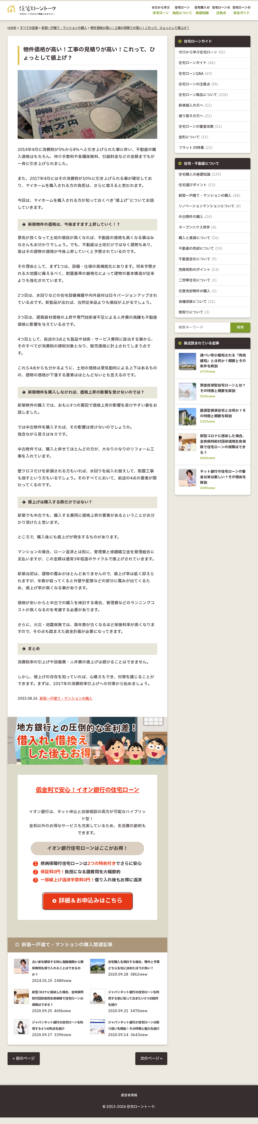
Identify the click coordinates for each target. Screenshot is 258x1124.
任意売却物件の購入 (198, 291)
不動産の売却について (200, 248)
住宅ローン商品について (203, 95)
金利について (193, 137)
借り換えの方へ (195, 116)
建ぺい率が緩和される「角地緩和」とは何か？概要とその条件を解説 (222, 361)
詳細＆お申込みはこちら (91, 901)
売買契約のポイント (199, 270)
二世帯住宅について (198, 280)
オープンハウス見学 (197, 227)
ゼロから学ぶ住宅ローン (202, 52)
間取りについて (194, 312)
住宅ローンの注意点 (198, 84)
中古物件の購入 (195, 217)
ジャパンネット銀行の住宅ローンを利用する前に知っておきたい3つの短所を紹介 (134, 998)
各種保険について (197, 302)
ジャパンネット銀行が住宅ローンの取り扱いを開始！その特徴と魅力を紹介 (134, 1029)
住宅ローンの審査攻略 (200, 126)
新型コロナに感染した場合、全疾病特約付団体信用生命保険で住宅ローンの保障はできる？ (58, 998)
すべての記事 (29, 28)
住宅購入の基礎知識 (200, 174)
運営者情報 (129, 1102)
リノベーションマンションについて (210, 206)
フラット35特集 (196, 147)
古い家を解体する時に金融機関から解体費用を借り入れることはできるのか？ (58, 968)
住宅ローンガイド (197, 63)
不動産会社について (198, 259)
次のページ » (150, 1065)
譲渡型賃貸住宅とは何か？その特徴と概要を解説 (222, 421)
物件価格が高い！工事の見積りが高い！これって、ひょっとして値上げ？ (139, 28)
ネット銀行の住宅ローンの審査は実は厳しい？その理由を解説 (222, 487)
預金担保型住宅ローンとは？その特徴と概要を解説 (222, 391)
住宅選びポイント (197, 185)
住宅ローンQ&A (195, 73)
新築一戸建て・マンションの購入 (64, 28)
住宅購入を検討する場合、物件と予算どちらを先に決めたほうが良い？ (134, 968)
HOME (12, 28)
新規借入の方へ (195, 105)
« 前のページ (24, 1065)
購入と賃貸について (199, 238)
